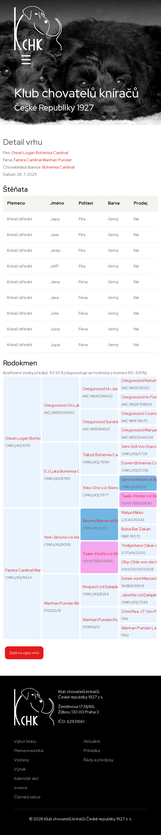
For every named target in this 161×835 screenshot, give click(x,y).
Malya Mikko (132, 512)
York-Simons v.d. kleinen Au (69, 537)
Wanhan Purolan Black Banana (71, 603)
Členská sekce (27, 797)
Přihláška (92, 750)
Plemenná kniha (28, 750)
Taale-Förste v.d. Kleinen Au (108, 553)
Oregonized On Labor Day (68, 405)
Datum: (9, 174)
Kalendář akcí (26, 778)
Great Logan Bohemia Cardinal (39, 152)
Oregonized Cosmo (139, 413)
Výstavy (21, 760)
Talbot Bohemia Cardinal (105, 454)
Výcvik (20, 769)
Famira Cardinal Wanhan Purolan (43, 160)
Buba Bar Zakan (136, 529)
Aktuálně (92, 741)
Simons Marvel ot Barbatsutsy (109, 520)
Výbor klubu (25, 741)
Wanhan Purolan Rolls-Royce (109, 619)
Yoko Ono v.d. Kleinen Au (105, 487)
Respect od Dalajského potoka (111, 586)
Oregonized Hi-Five (139, 397)
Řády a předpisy (98, 760)
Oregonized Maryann (140, 430)
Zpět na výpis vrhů (24, 652)
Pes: (7, 152)
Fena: (8, 160)
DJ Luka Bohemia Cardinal (68, 471)
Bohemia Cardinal (58, 167)
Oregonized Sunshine (102, 421)
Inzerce (21, 787)
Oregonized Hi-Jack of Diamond (112, 388)
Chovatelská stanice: (22, 167)
